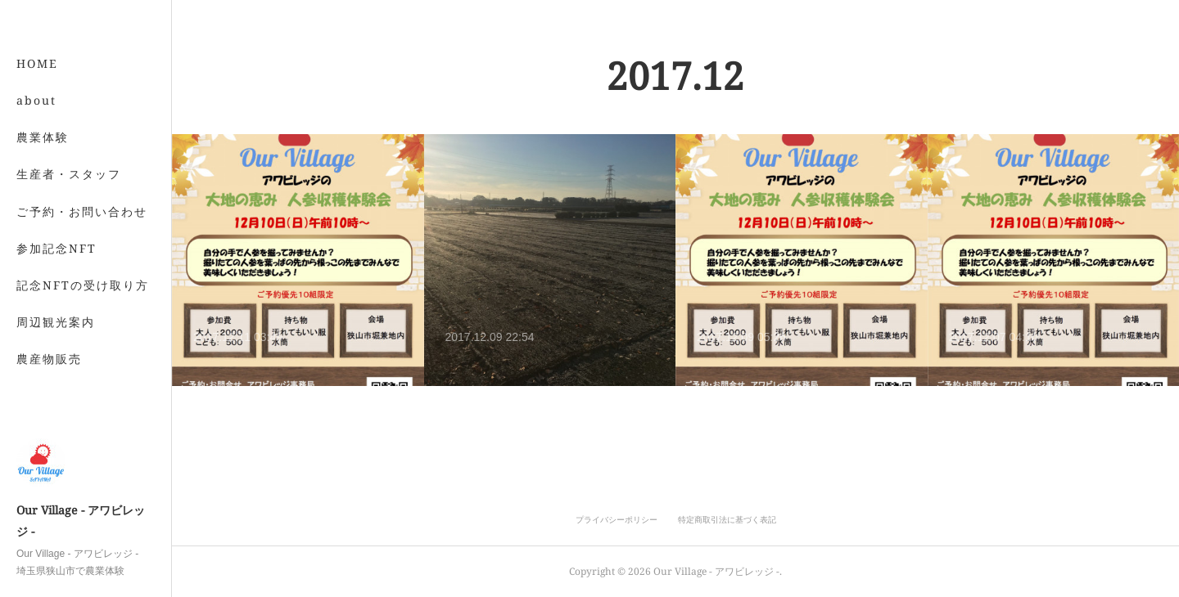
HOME (37, 63)
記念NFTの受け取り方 (82, 285)
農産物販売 (49, 358)
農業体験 (42, 137)
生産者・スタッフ (68, 174)
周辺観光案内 (55, 322)
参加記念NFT (56, 248)
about (36, 100)
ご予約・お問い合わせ (81, 211)
